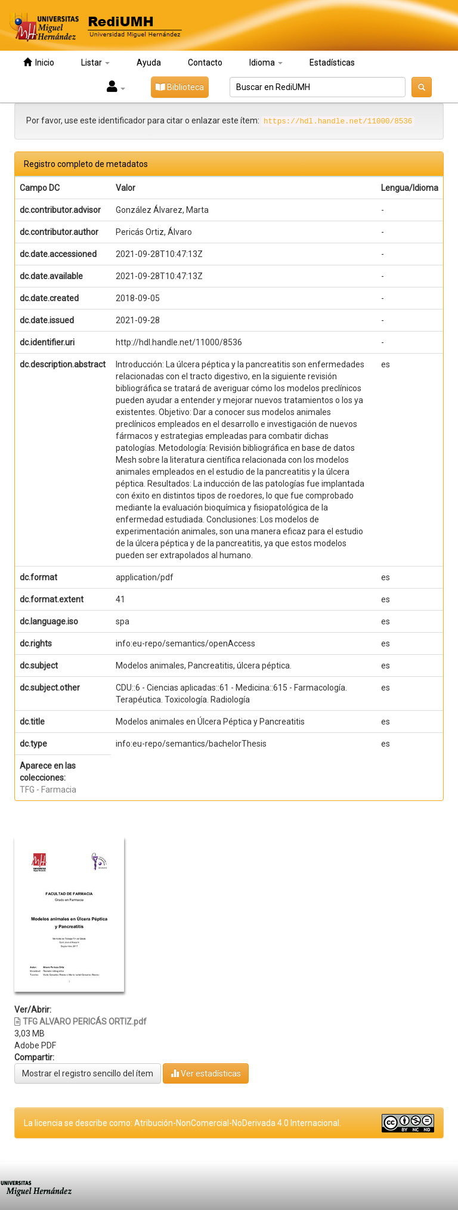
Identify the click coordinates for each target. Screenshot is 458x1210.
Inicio (38, 62)
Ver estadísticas (206, 1073)
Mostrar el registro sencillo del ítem (87, 1073)
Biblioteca (180, 87)
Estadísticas (332, 62)
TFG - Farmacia (48, 789)
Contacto (205, 62)
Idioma (266, 62)
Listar (95, 62)
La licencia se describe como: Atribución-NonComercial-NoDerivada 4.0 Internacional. (182, 1123)
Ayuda (149, 62)
